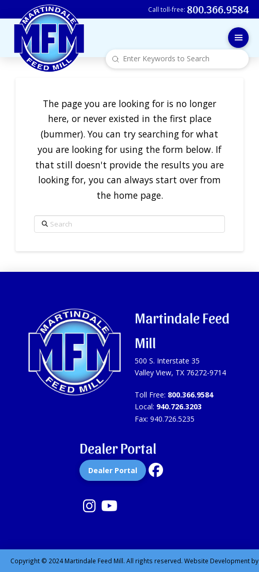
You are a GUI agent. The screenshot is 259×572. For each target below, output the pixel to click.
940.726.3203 (179, 406)
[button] (238, 37)
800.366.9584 (190, 395)
